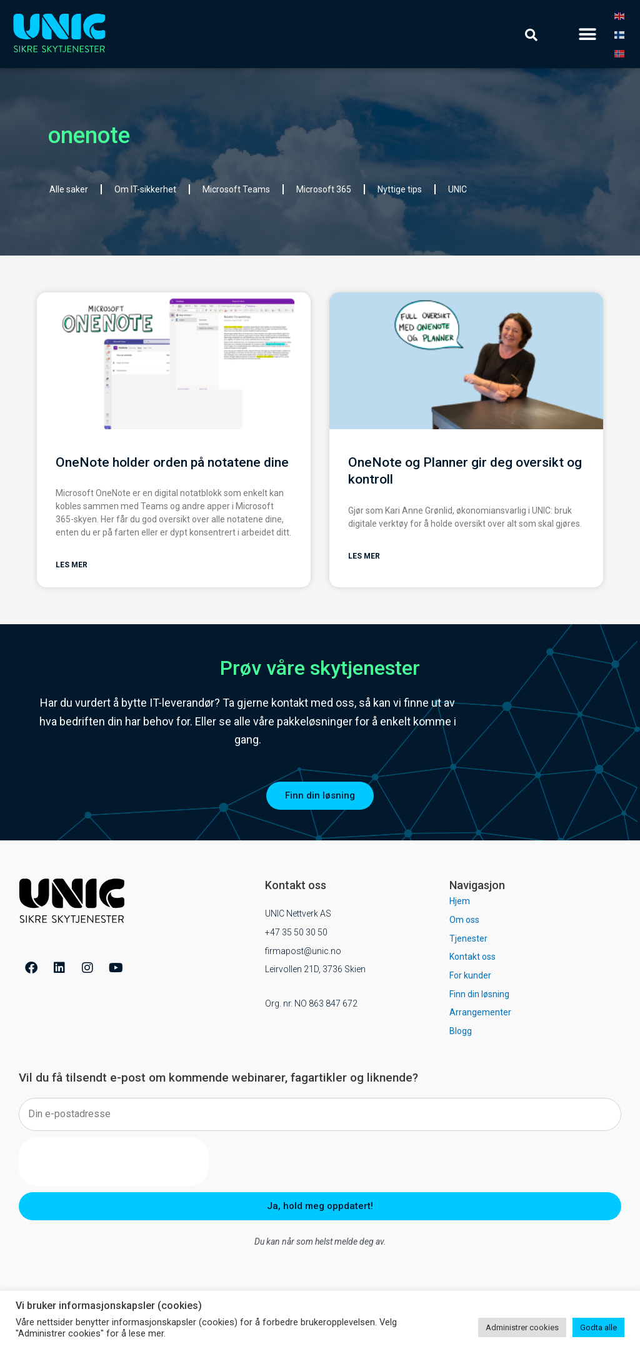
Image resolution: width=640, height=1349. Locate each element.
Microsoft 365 (323, 189)
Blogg (460, 1032)
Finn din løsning (479, 995)
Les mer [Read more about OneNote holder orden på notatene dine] (72, 565)
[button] (588, 34)
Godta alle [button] (598, 1327)
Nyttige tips (400, 189)
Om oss (464, 920)
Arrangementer (480, 1013)
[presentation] (114, 1162)
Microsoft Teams (236, 189)
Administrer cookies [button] (522, 1327)
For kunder (470, 976)
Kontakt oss (472, 957)
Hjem (459, 902)
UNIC (457, 189)
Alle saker (68, 189)
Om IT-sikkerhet (145, 189)
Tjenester (468, 939)
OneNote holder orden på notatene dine (172, 462)
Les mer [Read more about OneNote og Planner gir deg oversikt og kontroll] (364, 556)
